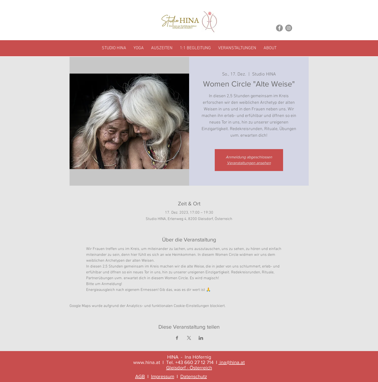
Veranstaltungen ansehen (249, 163)
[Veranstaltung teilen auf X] (189, 338)
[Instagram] (288, 28)
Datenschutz (193, 376)
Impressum (162, 376)
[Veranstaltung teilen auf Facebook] (177, 338)
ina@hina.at (232, 362)
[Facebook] (279, 28)
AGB (140, 376)
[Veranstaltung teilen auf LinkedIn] (201, 338)
